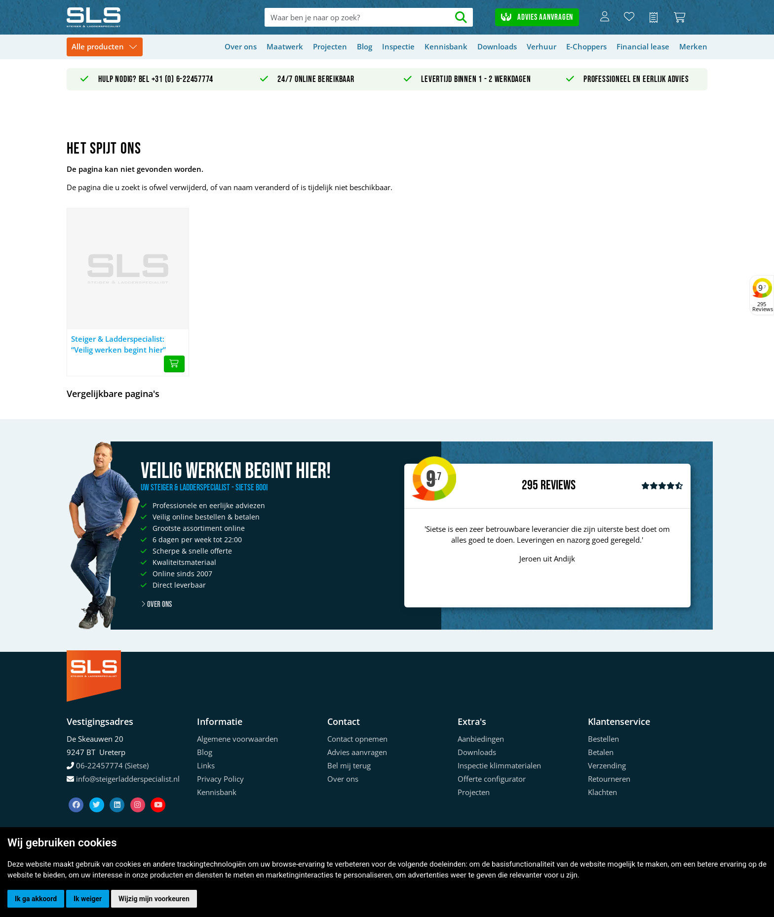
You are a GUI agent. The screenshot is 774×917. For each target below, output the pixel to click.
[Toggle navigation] (105, 47)
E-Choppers (586, 46)
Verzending (607, 765)
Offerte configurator (492, 779)
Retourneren (609, 779)
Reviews (558, 485)
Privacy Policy (220, 779)
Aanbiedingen (481, 739)
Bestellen (603, 739)
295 (530, 485)
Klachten (602, 792)
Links (206, 765)
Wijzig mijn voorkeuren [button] (154, 899)
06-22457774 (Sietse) (112, 765)
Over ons (241, 46)
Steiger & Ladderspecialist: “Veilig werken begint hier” (118, 344)
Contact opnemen (357, 739)
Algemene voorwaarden (237, 739)
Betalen (601, 752)
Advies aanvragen (537, 17)
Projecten (330, 46)
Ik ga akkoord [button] (36, 899)
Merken (693, 46)
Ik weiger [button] (88, 899)
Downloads (497, 46)
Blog (364, 46)
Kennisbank (446, 46)
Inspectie (398, 46)
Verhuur (541, 46)
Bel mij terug (349, 765)
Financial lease (643, 46)
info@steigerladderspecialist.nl (128, 779)
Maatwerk (285, 46)
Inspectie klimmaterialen (499, 765)
